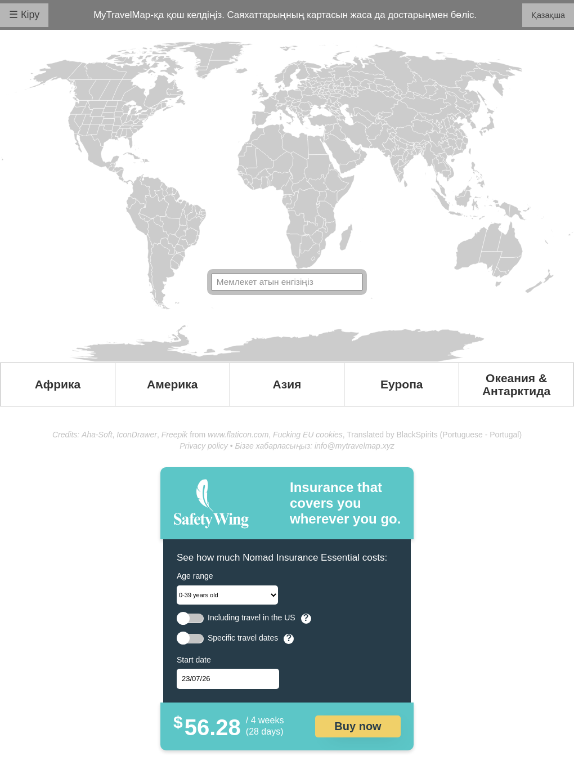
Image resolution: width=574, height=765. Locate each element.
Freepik (175, 434)
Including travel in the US (251, 618)
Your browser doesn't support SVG (287, 201)
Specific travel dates (243, 638)
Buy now (357, 726)
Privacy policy (204, 445)
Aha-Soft (97, 434)
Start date (194, 660)
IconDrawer (136, 434)
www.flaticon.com (238, 434)
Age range (195, 575)
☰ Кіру (24, 14)
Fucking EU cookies (308, 434)
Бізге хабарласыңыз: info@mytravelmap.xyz (314, 445)
